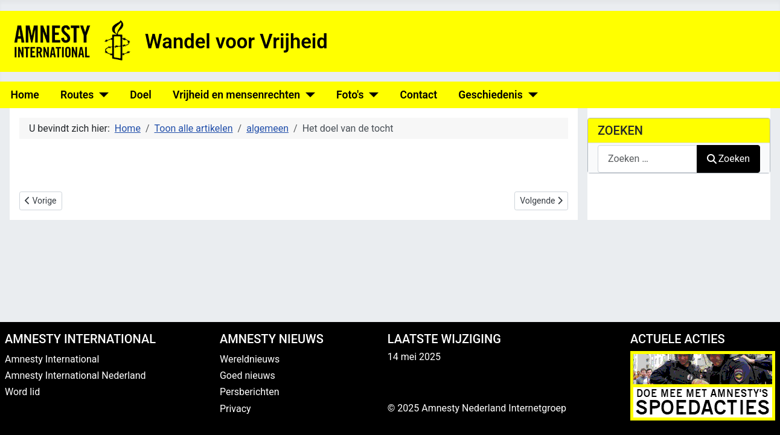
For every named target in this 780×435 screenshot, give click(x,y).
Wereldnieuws (250, 359)
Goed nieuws (247, 375)
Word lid (22, 392)
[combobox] (647, 158)
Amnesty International (52, 359)
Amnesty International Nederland (75, 375)
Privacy (235, 408)
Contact (418, 95)
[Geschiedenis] (530, 95)
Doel (140, 95)
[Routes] (101, 95)
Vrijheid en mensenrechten (236, 95)
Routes (77, 95)
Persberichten (250, 392)
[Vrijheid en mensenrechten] (307, 95)
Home (25, 95)
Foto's (349, 95)
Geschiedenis (490, 95)
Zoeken (728, 158)
